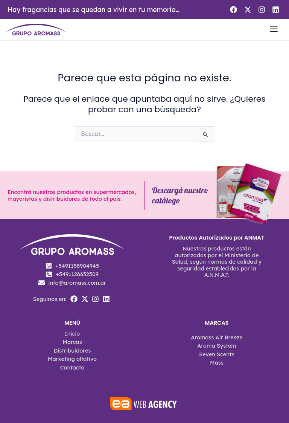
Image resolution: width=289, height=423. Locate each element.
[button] (273, 29)
